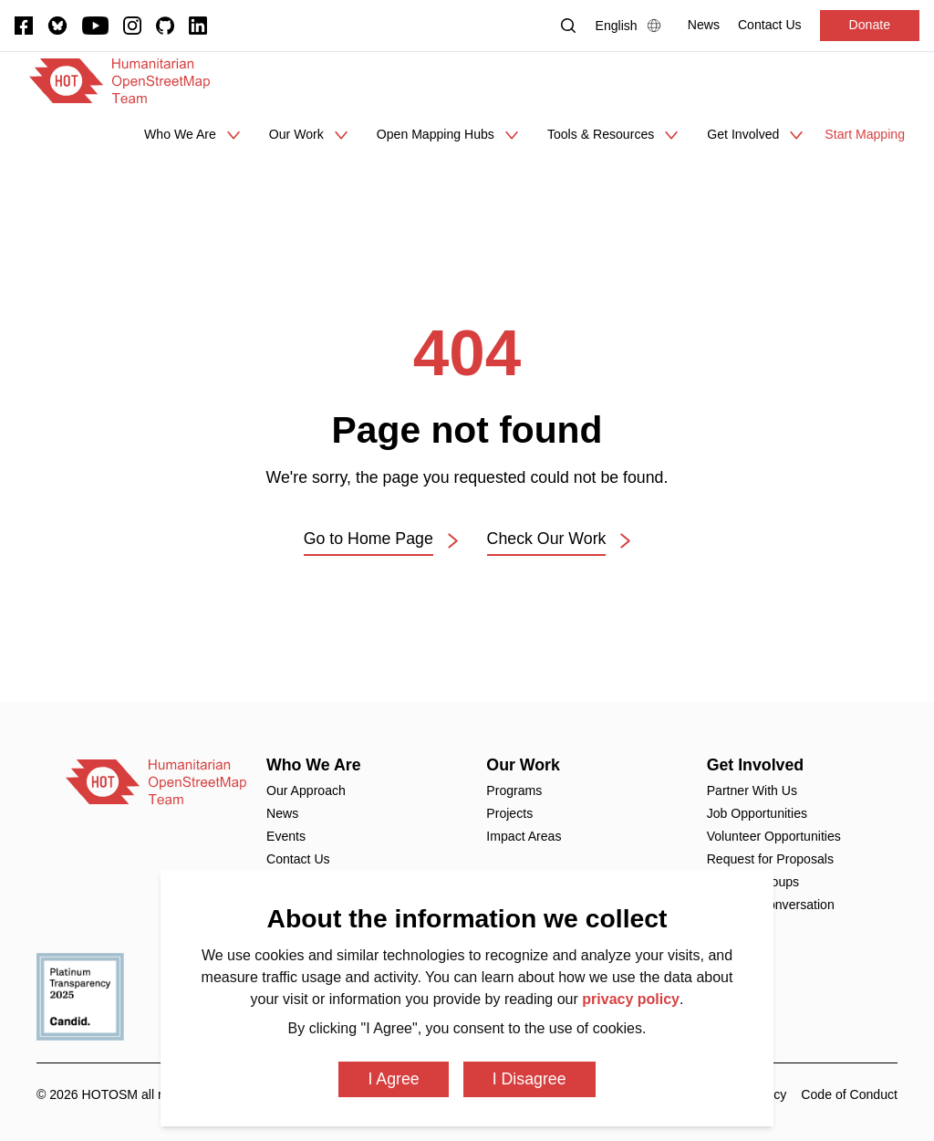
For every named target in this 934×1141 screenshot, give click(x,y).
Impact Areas (523, 836)
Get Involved (755, 765)
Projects (509, 813)
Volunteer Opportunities (774, 836)
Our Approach (306, 790)
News (282, 813)
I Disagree (529, 1079)
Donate (869, 24)
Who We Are (313, 765)
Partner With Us (752, 790)
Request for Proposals (770, 859)
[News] (704, 25)
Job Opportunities (757, 813)
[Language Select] (632, 25)
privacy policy (631, 999)
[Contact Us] (770, 25)
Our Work (523, 765)
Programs (514, 790)
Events (286, 836)
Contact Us (298, 859)
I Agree (393, 1079)
